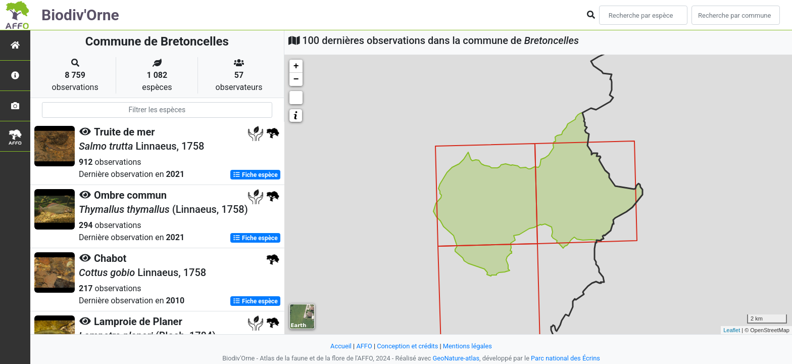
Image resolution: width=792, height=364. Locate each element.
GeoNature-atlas (456, 358)
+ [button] (296, 66)
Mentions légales (467, 346)
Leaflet (731, 330)
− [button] (296, 79)
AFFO (364, 346)
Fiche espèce (255, 174)
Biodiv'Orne (80, 15)
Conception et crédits (407, 346)
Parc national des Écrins (565, 358)
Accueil (341, 346)
